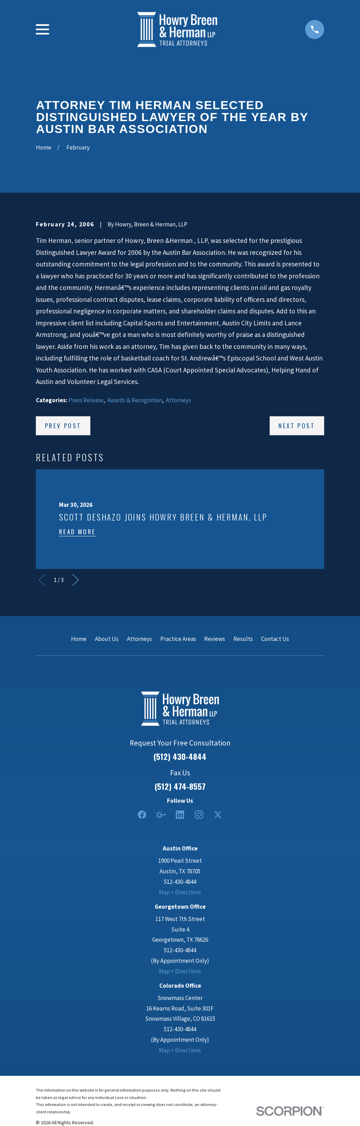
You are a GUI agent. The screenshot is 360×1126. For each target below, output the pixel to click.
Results (243, 639)
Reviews (214, 639)
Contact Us (275, 639)
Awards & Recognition (134, 400)
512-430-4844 (180, 882)
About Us (106, 639)
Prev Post (63, 425)
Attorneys (178, 400)
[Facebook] (142, 814)
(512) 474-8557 (180, 786)
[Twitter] (218, 814)
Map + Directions (180, 892)
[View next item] (76, 580)
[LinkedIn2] (180, 814)
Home (78, 639)
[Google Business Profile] (161, 814)
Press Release (86, 400)
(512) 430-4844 (180, 757)
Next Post (296, 425)
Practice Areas (178, 639)
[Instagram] (199, 814)
